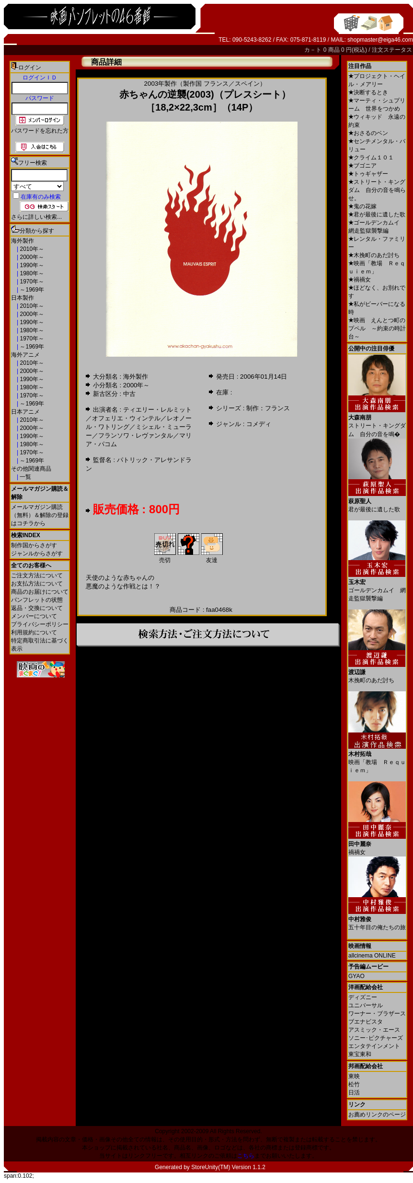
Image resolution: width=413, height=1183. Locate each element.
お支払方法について (37, 583)
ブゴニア (362, 165)
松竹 (354, 1084)
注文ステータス (392, 49)
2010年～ (31, 249)
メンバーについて (34, 616)
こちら (245, 1155)
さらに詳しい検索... (36, 217)
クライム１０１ (371, 157)
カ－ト (313, 49)
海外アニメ (25, 354)
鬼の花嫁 (362, 206)
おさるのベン (368, 133)
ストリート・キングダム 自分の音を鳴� (377, 422)
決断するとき (368, 92)
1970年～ (31, 281)
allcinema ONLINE (372, 955)
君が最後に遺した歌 (376, 214)
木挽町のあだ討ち (374, 255)
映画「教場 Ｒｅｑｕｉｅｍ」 (377, 759)
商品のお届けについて (40, 591)
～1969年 (31, 289)
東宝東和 (359, 1054)
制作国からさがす (34, 545)
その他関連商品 (31, 468)
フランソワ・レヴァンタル (135, 435)
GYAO (356, 976)
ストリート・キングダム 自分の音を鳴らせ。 (377, 190)
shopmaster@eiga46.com (380, 39)
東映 (354, 1076)
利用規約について (34, 632)
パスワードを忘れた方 (40, 130)
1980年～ (31, 273)
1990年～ (31, 265)
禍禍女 (359, 279)
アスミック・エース (374, 1029)
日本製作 (22, 297)
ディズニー (362, 997)
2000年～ (31, 257)
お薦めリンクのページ (377, 1114)
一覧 (24, 476)
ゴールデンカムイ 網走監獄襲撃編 (377, 587)
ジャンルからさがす (37, 553)
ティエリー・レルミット (157, 409)
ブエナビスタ (365, 1021)
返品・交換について (37, 608)
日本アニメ (25, 411)
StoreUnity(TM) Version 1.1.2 (228, 1167)
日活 (354, 1092)
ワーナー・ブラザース (377, 1013)
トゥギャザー (368, 173)
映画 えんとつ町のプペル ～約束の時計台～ (377, 328)
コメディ (258, 424)
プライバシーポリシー (40, 624)
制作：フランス (268, 408)
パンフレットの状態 (37, 600)
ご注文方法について (37, 575)
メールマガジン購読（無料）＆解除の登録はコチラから (40, 515)
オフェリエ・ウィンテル (126, 418)
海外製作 (22, 240)
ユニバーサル (365, 1005)
